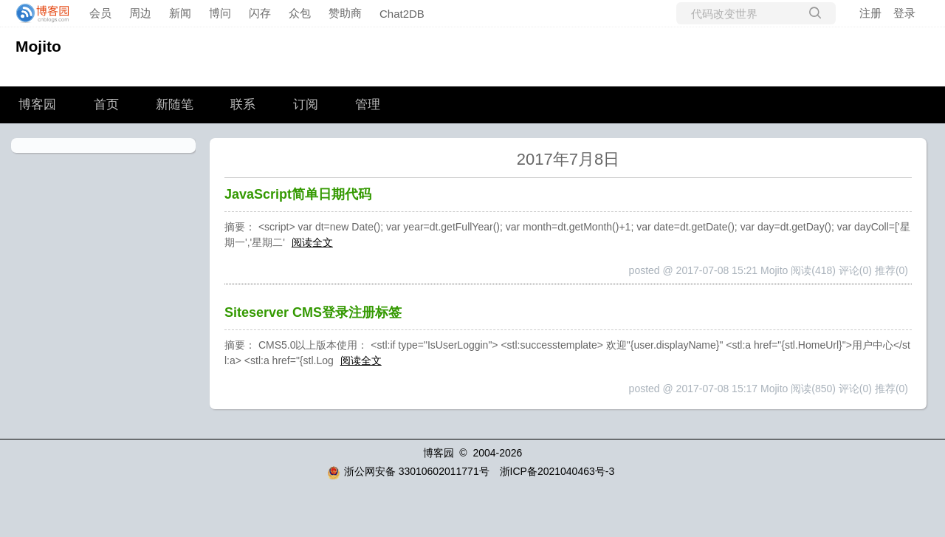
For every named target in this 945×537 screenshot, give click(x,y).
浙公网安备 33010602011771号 (408, 471)
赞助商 (345, 13)
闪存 (260, 13)
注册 (870, 13)
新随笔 (174, 105)
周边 (140, 13)
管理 (367, 105)
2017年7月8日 (568, 159)
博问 (220, 13)
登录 (904, 13)
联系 (242, 105)
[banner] (38, 13)
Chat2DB (402, 13)
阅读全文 (312, 242)
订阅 (305, 105)
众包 (300, 13)
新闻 (180, 13)
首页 (106, 105)
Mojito (38, 46)
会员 (100, 13)
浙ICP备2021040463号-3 (557, 471)
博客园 (37, 105)
